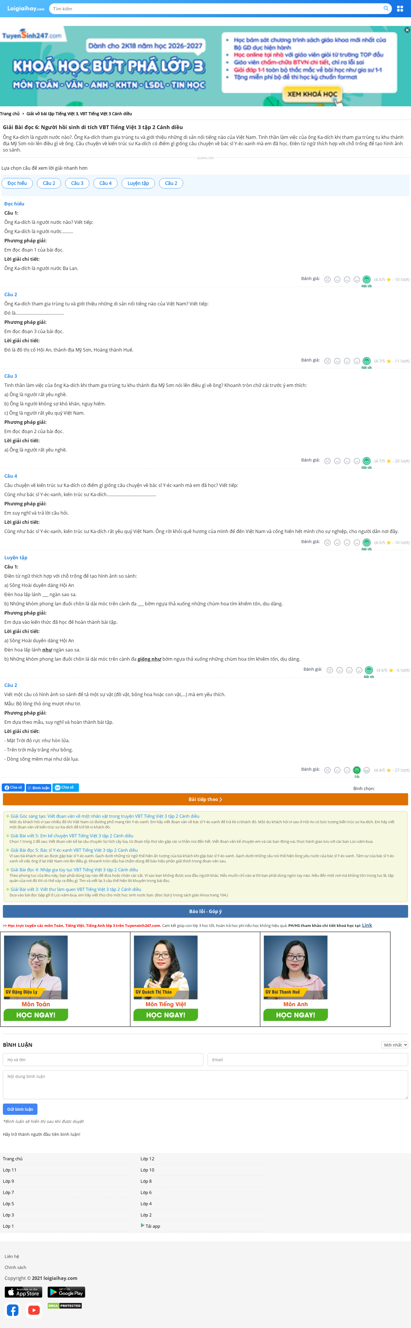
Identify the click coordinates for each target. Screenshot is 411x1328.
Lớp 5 (8, 1203)
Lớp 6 (146, 1192)
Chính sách (15, 1267)
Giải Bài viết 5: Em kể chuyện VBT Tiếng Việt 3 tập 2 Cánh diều (72, 835)
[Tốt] (357, 279)
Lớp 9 (8, 1181)
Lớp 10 (147, 1170)
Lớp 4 (146, 1203)
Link (367, 925)
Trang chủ (12, 1158)
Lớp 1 (8, 1226)
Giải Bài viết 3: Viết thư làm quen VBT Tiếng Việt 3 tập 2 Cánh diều (76, 889)
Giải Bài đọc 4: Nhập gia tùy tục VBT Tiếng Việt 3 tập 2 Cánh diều (74, 869)
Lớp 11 (10, 1170)
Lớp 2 (146, 1215)
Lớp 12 (147, 1158)
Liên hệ (12, 1256)
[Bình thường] (347, 279)
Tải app (150, 1226)
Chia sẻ (13, 787)
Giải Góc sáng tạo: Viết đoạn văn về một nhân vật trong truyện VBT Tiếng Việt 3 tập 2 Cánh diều (105, 816)
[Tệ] (337, 279)
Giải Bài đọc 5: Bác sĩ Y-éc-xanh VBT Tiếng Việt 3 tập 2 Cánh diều (74, 850)
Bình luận (39, 788)
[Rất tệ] (327, 279)
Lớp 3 (8, 1215)
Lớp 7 (8, 1192)
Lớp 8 (146, 1181)
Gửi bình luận (20, 1109)
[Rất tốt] (366, 279)
